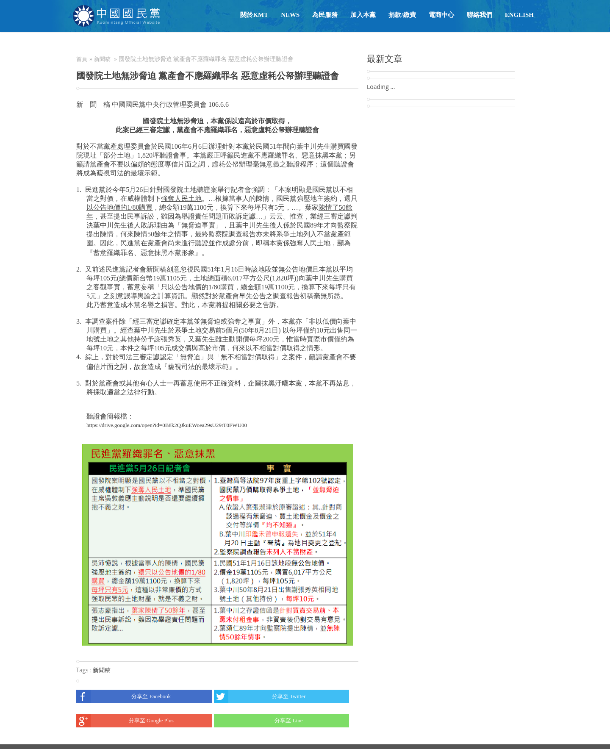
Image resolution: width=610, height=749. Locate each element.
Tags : (84, 670)
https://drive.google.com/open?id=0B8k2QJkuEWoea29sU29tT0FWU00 (166, 425)
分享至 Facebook (123, 696)
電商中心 (441, 14)
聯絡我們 (479, 14)
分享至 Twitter (260, 696)
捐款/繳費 (402, 14)
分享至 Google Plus (125, 720)
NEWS (290, 14)
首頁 (81, 59)
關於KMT (254, 14)
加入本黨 (363, 14)
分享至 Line (258, 720)
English (519, 14)
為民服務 (325, 14)
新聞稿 (102, 59)
